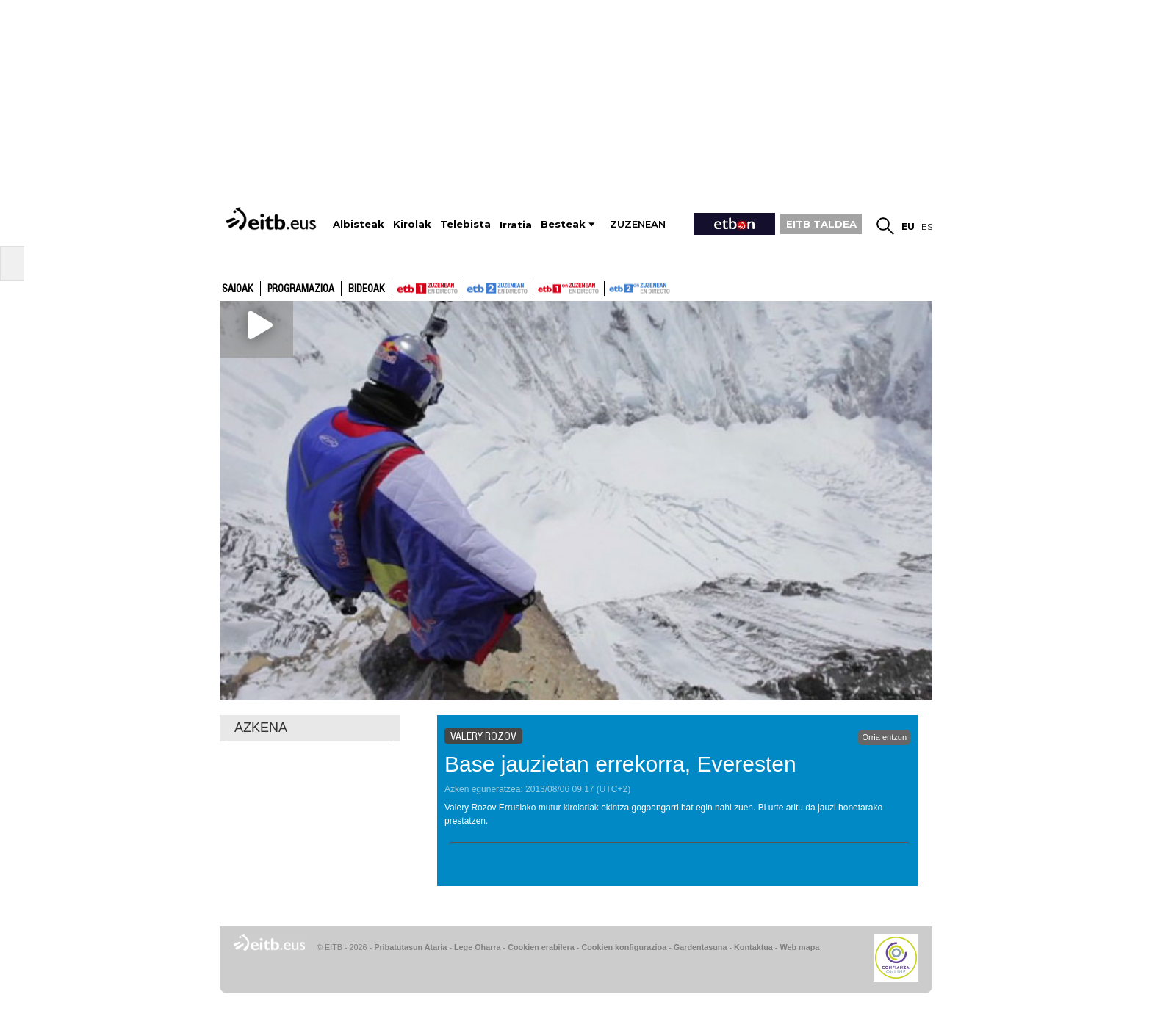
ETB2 (497, 288)
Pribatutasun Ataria (410, 947)
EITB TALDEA (821, 224)
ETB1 (426, 288)
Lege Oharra (477, 947)
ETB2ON (611, 287)
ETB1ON (540, 287)
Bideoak (366, 289)
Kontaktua (753, 947)
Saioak (237, 289)
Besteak (563, 224)
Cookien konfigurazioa (623, 947)
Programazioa (300, 289)
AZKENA (260, 727)
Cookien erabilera (541, 947)
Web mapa (799, 947)
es (926, 226)
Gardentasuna (700, 947)
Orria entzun (884, 737)
